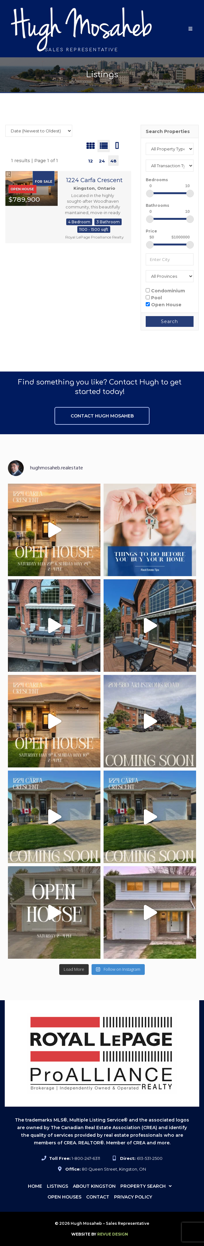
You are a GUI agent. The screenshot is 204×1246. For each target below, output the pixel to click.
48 (113, 160)
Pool (154, 297)
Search (169, 321)
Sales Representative (81, 50)
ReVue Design (99, 1234)
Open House (164, 304)
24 (102, 160)
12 (90, 160)
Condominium (165, 290)
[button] (190, 28)
